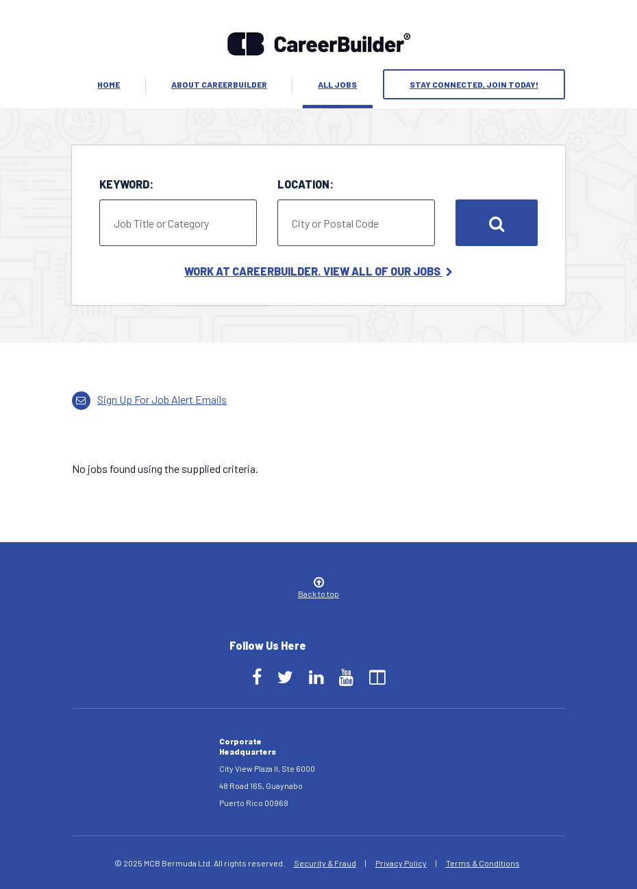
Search (496, 222)
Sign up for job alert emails (149, 399)
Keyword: (126, 184)
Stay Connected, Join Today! (474, 84)
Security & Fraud (325, 863)
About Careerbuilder (219, 84)
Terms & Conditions (483, 863)
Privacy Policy (401, 863)
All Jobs (337, 84)
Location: (305, 184)
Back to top (318, 588)
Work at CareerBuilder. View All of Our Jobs (318, 271)
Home (108, 84)
